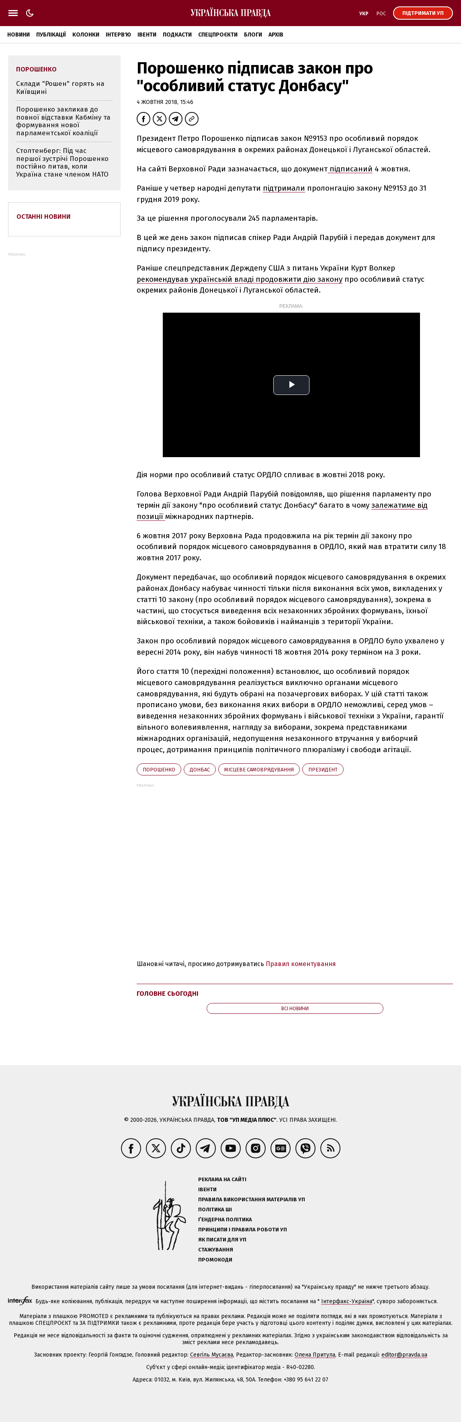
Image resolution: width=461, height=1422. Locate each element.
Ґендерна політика (225, 1220)
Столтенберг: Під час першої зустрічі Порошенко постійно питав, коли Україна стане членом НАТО (62, 162)
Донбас (200, 770)
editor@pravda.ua (404, 1354)
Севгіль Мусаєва (211, 1354)
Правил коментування (301, 964)
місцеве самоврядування (259, 770)
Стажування (215, 1250)
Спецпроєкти (218, 34)
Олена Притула (315, 1354)
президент (323, 770)
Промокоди (215, 1260)
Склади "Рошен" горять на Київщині (60, 87)
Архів (275, 34)
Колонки (85, 34)
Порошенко (159, 770)
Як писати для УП (222, 1240)
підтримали (284, 188)
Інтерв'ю (118, 34)
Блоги (253, 34)
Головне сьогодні (168, 993)
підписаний (350, 168)
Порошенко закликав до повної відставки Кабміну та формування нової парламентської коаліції (63, 121)
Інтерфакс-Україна (346, 1301)
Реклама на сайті (222, 1179)
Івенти (146, 34)
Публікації (51, 34)
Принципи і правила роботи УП (242, 1230)
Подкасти (177, 34)
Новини (18, 34)
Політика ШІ (215, 1209)
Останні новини (43, 216)
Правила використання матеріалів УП (251, 1199)
